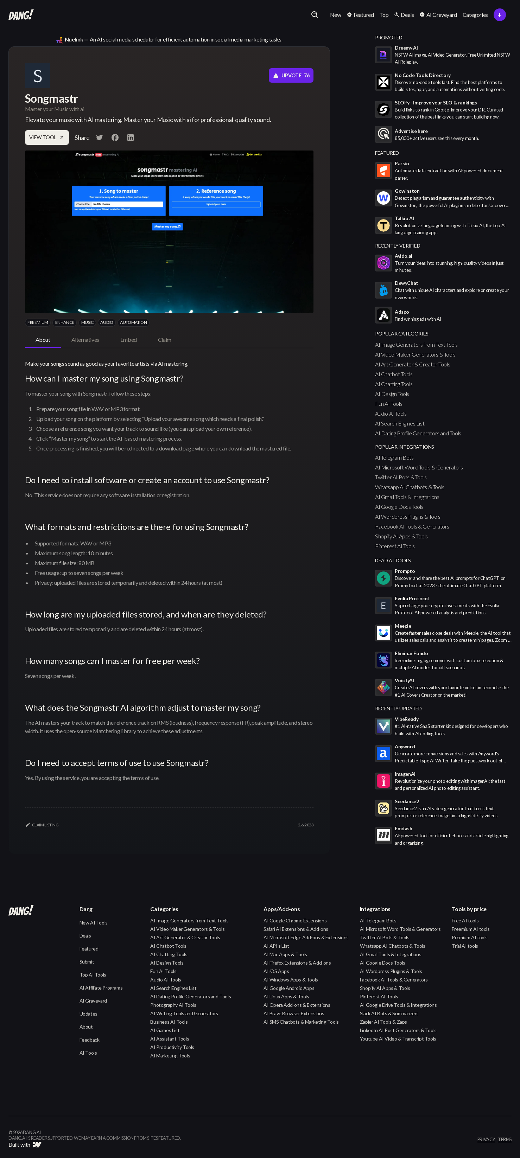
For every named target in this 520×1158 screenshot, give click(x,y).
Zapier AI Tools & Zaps (383, 1022)
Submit (87, 962)
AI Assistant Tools (169, 1039)
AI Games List (164, 1030)
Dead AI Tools (393, 560)
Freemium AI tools (470, 929)
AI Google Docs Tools (399, 506)
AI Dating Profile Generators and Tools (418, 433)
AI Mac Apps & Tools (285, 954)
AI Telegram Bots (394, 457)
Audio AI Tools (390, 413)
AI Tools (88, 1053)
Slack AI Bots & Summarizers (389, 1013)
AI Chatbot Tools (394, 374)
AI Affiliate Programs (101, 988)
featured (387, 153)
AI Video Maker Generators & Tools (415, 354)
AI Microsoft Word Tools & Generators (419, 467)
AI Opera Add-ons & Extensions (297, 1005)
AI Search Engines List (399, 423)
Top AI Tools (93, 975)
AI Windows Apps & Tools (291, 980)
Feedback (90, 1040)
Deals (85, 936)
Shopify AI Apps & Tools (401, 536)
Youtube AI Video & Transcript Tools (398, 1039)
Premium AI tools (470, 937)
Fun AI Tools (388, 403)
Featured (89, 949)
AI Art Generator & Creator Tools (412, 364)
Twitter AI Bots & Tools (401, 477)
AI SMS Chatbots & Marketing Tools (301, 1022)
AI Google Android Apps (289, 988)
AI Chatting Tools (393, 383)
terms (505, 1139)
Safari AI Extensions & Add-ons (296, 929)
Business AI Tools (169, 1022)
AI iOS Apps (276, 971)
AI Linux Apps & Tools (286, 996)
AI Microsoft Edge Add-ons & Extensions (306, 937)
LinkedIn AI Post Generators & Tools (398, 1030)
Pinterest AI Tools (395, 546)
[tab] (43, 340)
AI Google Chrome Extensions (295, 920)
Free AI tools (465, 920)
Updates (88, 1014)
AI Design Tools (392, 393)
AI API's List (276, 946)
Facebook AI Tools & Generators (412, 526)
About (86, 1027)
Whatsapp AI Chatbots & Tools (409, 487)
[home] (21, 14)
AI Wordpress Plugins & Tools (407, 516)
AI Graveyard (93, 1001)
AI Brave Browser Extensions (294, 1013)
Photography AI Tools (173, 1005)
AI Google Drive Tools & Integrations (398, 1005)
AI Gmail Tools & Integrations (407, 496)
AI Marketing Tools (170, 1055)
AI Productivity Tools (172, 1047)
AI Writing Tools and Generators (184, 1013)
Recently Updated (398, 708)
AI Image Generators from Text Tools (416, 344)
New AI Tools (94, 923)
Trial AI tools (465, 946)
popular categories (402, 334)
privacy (486, 1139)
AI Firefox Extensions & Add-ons (297, 963)
